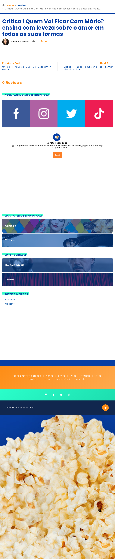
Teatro (46, 379)
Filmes (49, 375)
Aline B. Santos (20, 41)
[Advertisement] (57, 187)
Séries (62, 375)
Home (10, 5)
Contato (10, 303)
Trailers (33, 379)
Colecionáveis (63, 379)
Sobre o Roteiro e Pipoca (26, 375)
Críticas (85, 375)
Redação (10, 299)
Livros (73, 375)
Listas (98, 375)
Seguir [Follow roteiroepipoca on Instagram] (57, 155)
